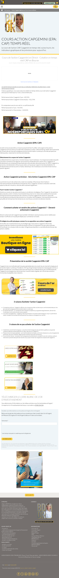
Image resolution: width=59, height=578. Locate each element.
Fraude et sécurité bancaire (9, 533)
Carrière (34, 541)
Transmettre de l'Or (36, 537)
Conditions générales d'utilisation (40, 543)
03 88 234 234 (36, 3)
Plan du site (34, 546)
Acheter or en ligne (7, 544)
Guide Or (34, 540)
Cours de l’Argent (36, 530)
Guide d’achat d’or (6, 546)
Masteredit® (13, 565)
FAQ (33, 534)
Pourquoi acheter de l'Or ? (8, 536)
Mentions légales (36, 544)
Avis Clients (29, 495)
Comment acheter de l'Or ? (8, 534)
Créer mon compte (6, 550)
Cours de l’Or (35, 528)
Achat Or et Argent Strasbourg (9, 538)
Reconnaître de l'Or (7, 537)
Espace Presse (35, 533)
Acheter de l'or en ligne (14, 372)
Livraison (4, 547)
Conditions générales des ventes (10, 548)
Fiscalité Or (5, 528)
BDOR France (35, 538)
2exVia (6, 565)
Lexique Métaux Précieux (38, 536)
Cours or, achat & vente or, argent (28, 568)
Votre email (5, 420)
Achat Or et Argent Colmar (8, 540)
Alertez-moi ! (11, 356)
